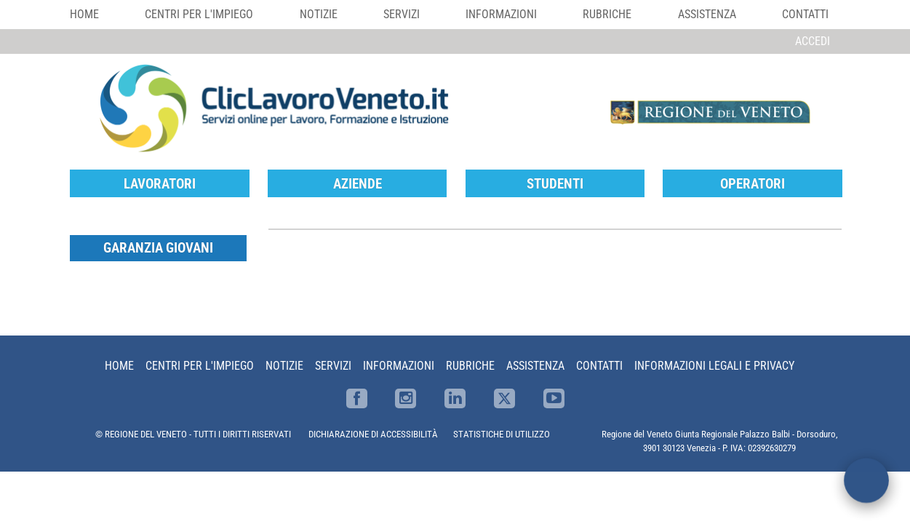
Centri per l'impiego (199, 14)
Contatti (805, 14)
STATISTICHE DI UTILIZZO (501, 434)
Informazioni (501, 14)
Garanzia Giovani (158, 247)
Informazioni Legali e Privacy (714, 366)
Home (84, 14)
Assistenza (707, 14)
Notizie (319, 14)
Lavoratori (160, 183)
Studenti (555, 183)
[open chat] (866, 480)
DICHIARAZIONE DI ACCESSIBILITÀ (373, 434)
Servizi (401, 14)
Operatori (752, 183)
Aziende (357, 183)
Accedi (812, 41)
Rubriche (607, 14)
